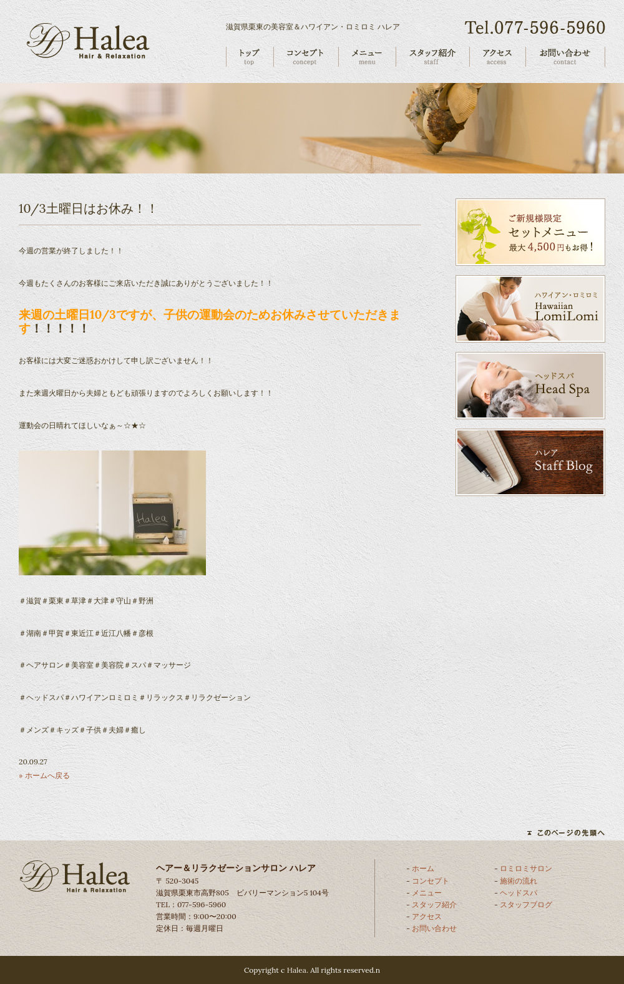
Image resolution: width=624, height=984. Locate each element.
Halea (296, 970)
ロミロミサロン (526, 868)
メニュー (427, 892)
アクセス (427, 916)
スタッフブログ (526, 904)
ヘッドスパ (518, 892)
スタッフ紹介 (434, 904)
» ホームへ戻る (44, 775)
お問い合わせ (434, 928)
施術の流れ (518, 880)
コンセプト (430, 880)
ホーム (423, 868)
